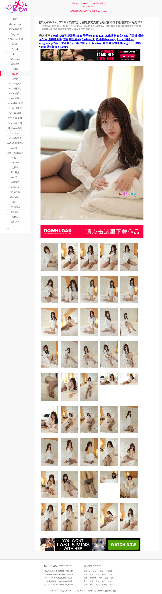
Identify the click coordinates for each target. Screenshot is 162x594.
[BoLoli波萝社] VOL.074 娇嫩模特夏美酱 (58, 574)
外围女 (104, 574)
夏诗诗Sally (55, 39)
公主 (113, 26)
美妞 (60, 29)
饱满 (91, 581)
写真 (97, 581)
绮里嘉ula (75, 39)
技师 (85, 578)
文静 (108, 26)
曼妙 (97, 585)
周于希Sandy (90, 35)
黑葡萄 (104, 585)
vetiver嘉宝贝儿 (104, 43)
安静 (55, 29)
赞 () (46, 26)
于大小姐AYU (67, 43)
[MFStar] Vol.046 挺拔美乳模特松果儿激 (58, 578)
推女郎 (90, 591)
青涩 (69, 29)
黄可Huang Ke (123, 43)
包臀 (136, 26)
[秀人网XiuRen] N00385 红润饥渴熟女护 (58, 571)
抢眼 (91, 585)
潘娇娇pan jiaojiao (57, 46)
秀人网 (87, 26)
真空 (85, 581)
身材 (109, 581)
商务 (64, 29)
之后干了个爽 (98, 571)
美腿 (118, 26)
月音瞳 (133, 35)
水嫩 (74, 29)
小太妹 (112, 585)
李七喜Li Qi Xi (85, 43)
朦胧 (88, 29)
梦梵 (92, 29)
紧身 (131, 26)
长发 (122, 26)
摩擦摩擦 (93, 578)
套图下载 (87, 571)
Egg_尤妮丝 (106, 35)
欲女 (85, 585)
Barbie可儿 (88, 39)
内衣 (111, 574)
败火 (112, 578)
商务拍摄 (109, 571)
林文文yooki (121, 35)
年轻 (78, 29)
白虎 (91, 574)
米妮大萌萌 (60, 35)
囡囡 (83, 29)
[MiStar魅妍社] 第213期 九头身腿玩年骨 (58, 581)
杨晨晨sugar (74, 35)
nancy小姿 (51, 43)
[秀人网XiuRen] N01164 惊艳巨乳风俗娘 (58, 585)
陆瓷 (65, 39)
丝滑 (51, 29)
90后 (127, 26)
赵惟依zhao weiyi (106, 39)
